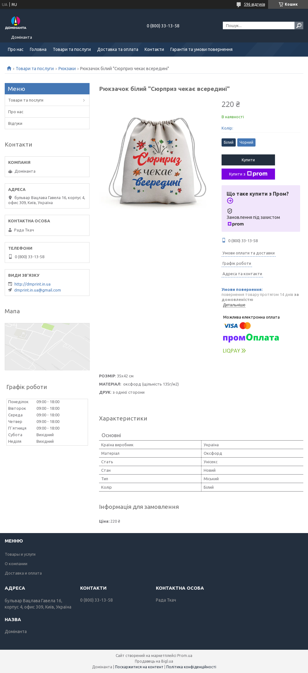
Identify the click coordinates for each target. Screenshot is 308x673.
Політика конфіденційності (191, 667)
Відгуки (15, 123)
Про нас (16, 49)
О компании (16, 563)
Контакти (154, 49)
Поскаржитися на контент (139, 667)
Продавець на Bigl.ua (154, 661)
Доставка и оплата (23, 573)
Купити (248, 160)
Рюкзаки (67, 68)
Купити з (248, 174)
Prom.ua (184, 656)
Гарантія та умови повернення (201, 49)
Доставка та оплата (117, 49)
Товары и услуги (20, 554)
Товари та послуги (72, 49)
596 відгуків (254, 4)
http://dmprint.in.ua (32, 284)
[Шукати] (298, 25)
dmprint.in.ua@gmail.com (37, 290)
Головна (38, 49)
